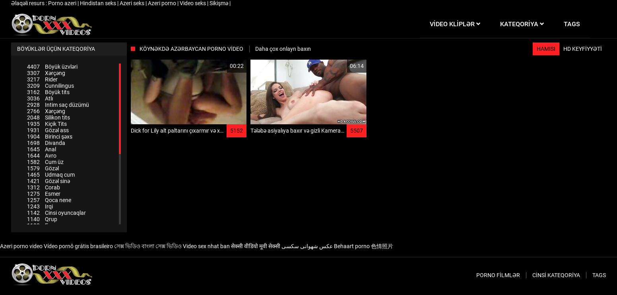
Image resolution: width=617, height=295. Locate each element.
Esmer (43, 194)
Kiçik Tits (47, 124)
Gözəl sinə (48, 181)
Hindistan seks (98, 3)
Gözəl (43, 168)
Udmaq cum (51, 175)
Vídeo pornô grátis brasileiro (78, 246)
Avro (41, 155)
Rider (42, 79)
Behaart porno (352, 246)
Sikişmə (219, 3)
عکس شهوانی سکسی (307, 246)
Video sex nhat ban (206, 246)
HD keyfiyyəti (582, 49)
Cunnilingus (50, 86)
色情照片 (382, 246)
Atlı (40, 98)
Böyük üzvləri (52, 67)
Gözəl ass (48, 130)
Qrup (42, 219)
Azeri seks (133, 3)
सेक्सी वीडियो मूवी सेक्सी (255, 246)
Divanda (46, 143)
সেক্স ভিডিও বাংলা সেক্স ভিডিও (148, 246)
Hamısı (546, 49)
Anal (41, 149)
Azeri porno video (21, 246)
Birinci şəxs (49, 136)
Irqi (40, 206)
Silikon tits (48, 117)
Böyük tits (48, 92)
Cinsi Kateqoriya (556, 275)
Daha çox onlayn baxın (283, 49)
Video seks (193, 3)
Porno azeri (63, 3)
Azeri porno (162, 3)
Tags (599, 275)
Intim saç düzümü (58, 105)
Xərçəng (46, 73)
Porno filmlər (498, 275)
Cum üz (45, 162)
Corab (43, 187)
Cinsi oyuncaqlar (56, 213)
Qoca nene (49, 200)
